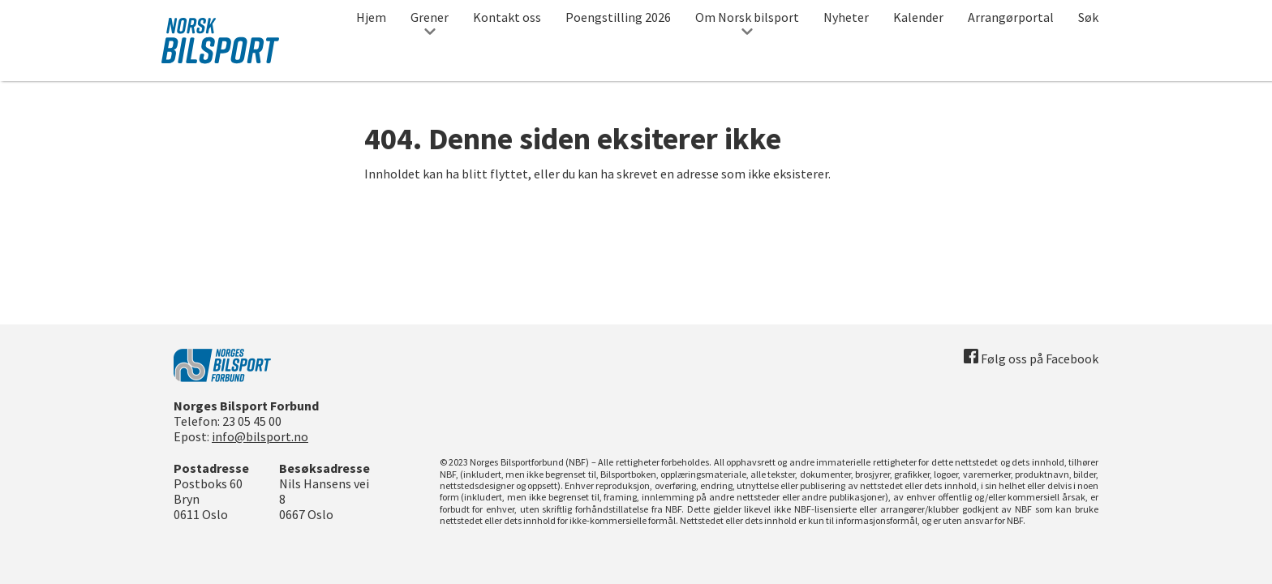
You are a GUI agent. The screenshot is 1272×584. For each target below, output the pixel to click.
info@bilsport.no (260, 436)
